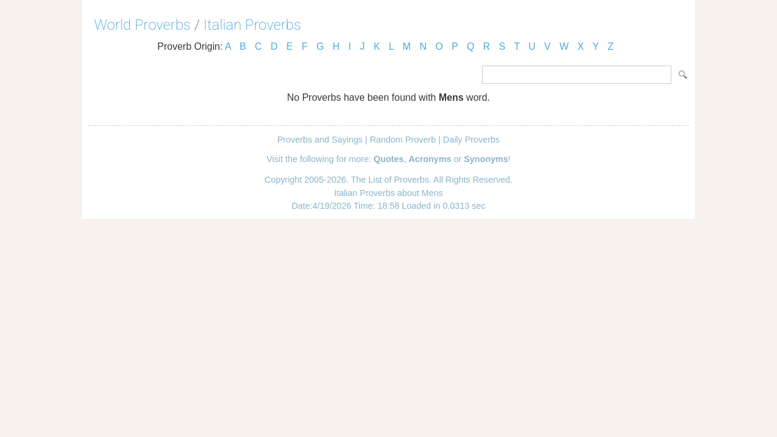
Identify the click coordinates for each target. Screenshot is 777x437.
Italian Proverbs (252, 24)
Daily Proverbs (471, 139)
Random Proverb (403, 139)
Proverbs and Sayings (320, 139)
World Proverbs (142, 24)
